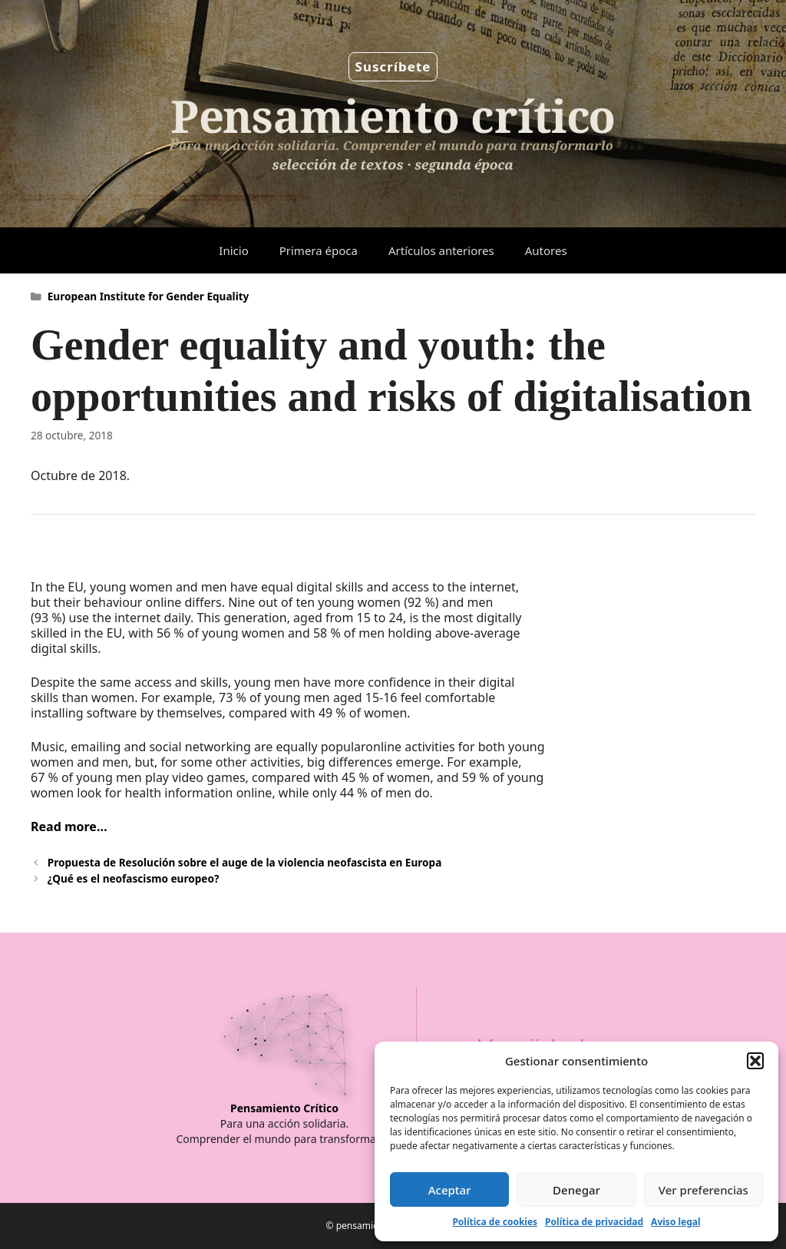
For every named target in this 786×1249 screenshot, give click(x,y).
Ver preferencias (703, 1190)
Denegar (576, 1190)
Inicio (233, 250)
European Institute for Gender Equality (148, 296)
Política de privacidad (594, 1221)
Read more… (69, 826)
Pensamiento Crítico (284, 1108)
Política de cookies (494, 1221)
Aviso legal (675, 1221)
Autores (546, 250)
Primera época (318, 250)
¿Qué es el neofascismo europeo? (134, 878)
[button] (755, 1060)
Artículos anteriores (441, 250)
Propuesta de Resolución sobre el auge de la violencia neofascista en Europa (245, 862)
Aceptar (449, 1190)
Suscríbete (393, 66)
